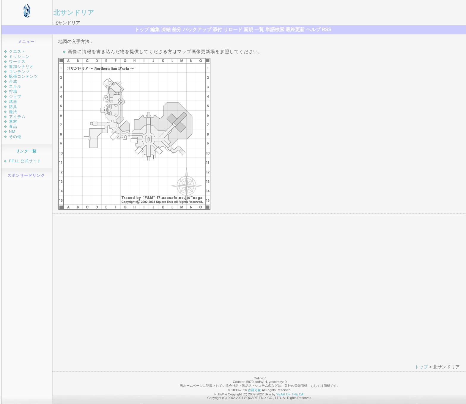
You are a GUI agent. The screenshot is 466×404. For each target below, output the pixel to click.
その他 (15, 136)
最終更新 (295, 29)
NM (12, 131)
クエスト (17, 51)
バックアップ (197, 29)
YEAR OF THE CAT (290, 394)
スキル (15, 86)
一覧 (259, 29)
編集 (155, 29)
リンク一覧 (26, 151)
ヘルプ (313, 29)
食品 (13, 126)
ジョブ (15, 96)
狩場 (13, 91)
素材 (13, 121)
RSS (326, 29)
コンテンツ (19, 71)
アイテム (17, 116)
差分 (176, 29)
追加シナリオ (21, 66)
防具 (13, 106)
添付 (217, 29)
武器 (13, 101)
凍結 (166, 29)
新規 (248, 29)
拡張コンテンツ (23, 76)
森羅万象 (254, 390)
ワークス (17, 61)
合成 (13, 81)
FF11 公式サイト (25, 161)
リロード (233, 29)
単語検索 (274, 29)
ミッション (19, 56)
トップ (142, 29)
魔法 (13, 111)
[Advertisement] (27, 271)
